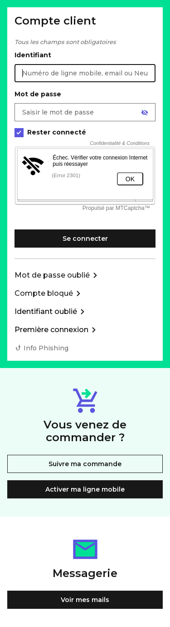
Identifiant (33, 55)
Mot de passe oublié (52, 275)
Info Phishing (46, 348)
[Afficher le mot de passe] (144, 112)
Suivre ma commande (85, 464)
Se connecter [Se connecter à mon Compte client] (85, 238)
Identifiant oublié (46, 311)
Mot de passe (38, 94)
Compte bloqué (44, 293)
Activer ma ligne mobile (85, 489)
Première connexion (51, 329)
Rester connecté (50, 132)
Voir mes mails (85, 600)
